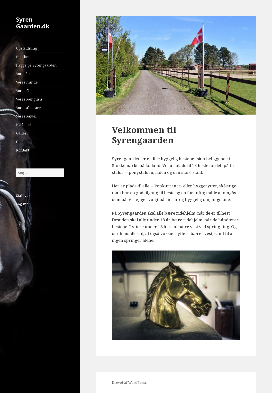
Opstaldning (26, 48)
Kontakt (22, 150)
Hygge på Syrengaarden (36, 65)
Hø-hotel (23, 124)
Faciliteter (24, 56)
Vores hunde (27, 82)
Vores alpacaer (28, 107)
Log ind (22, 204)
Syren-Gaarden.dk (32, 22)
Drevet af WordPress (129, 382)
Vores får (23, 90)
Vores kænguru (29, 99)
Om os (21, 141)
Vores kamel (26, 116)
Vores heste (26, 73)
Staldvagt (24, 195)
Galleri (22, 133)
